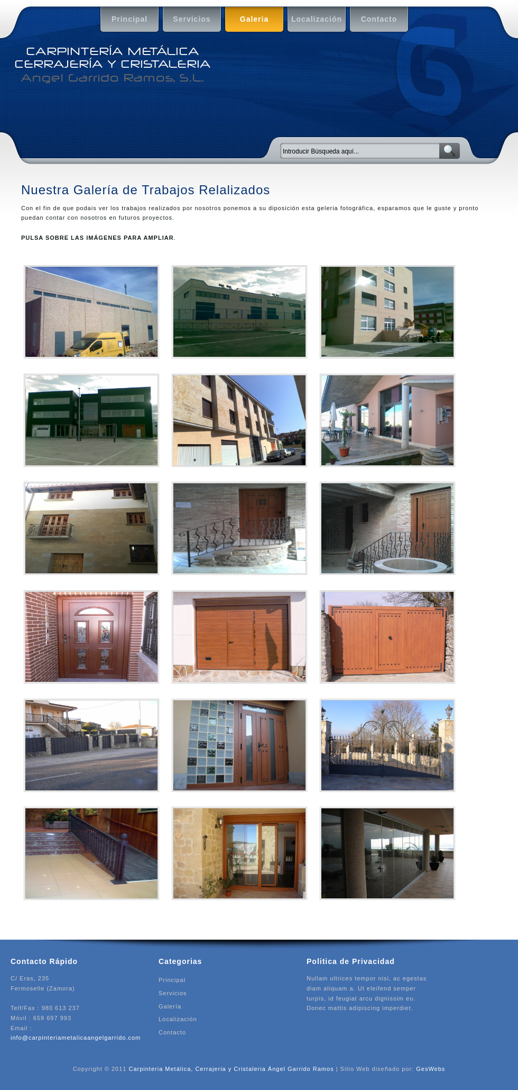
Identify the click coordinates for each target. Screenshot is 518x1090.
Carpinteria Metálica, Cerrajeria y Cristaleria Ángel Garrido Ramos (231, 1069)
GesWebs (430, 1069)
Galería (170, 1006)
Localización (316, 20)
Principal (125, 20)
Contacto (375, 20)
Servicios (188, 20)
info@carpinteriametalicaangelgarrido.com (76, 1037)
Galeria (248, 20)
